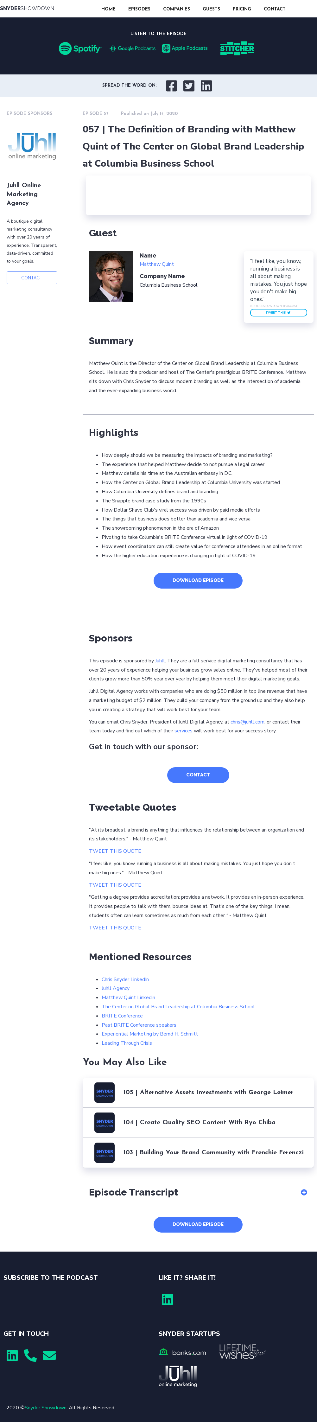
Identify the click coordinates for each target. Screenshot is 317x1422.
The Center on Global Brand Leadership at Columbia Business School (178, 1006)
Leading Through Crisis (127, 1043)
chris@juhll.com (247, 721)
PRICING (242, 9)
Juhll (160, 660)
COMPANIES (176, 9)
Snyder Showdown (46, 1407)
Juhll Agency (116, 988)
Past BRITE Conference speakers (139, 1025)
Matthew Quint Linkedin (128, 997)
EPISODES (139, 9)
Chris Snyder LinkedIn (125, 979)
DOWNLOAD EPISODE (198, 580)
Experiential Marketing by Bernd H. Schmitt (150, 1033)
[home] (47, 8)
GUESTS (211, 9)
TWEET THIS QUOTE (115, 851)
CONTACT (275, 9)
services (183, 730)
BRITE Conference (122, 1015)
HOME (108, 9)
